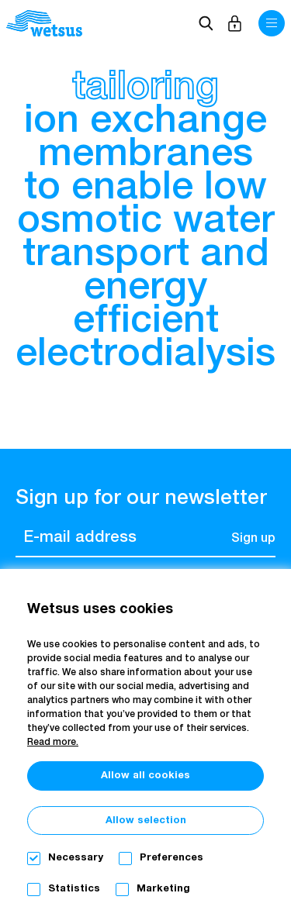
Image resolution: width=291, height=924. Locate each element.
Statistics (74, 889)
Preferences (171, 858)
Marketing (163, 889)
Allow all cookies (145, 776)
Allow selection (146, 820)
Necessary (75, 858)
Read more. (52, 742)
